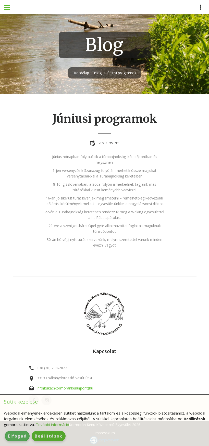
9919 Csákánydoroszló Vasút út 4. (65, 377)
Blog (98, 72)
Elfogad (17, 436)
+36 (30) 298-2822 (52, 367)
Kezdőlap (81, 72)
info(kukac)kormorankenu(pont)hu (65, 388)
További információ (52, 424)
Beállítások (49, 436)
